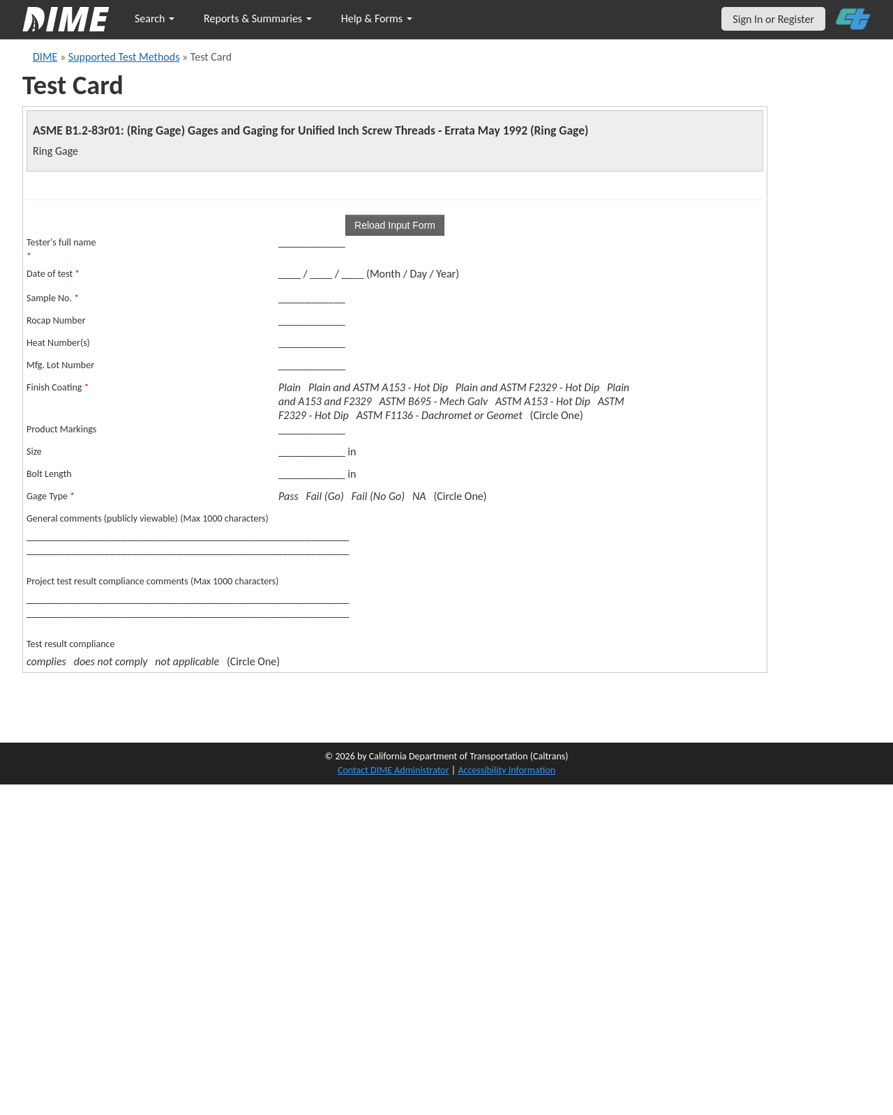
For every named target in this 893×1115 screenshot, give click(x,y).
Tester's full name (61, 249)
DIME (45, 56)
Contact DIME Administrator (393, 770)
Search (154, 18)
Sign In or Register (773, 19)
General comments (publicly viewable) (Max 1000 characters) (148, 518)
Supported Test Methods (124, 56)
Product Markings (61, 429)
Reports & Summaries (258, 18)
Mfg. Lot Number (60, 365)
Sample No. (53, 298)
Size (34, 451)
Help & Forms (376, 18)
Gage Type (51, 496)
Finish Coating (58, 387)
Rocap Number (56, 320)
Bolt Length (49, 474)
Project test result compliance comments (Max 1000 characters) (153, 581)
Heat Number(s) (58, 343)
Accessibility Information (506, 770)
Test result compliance (70, 644)
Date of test (53, 274)
